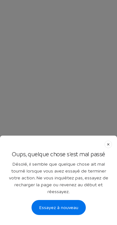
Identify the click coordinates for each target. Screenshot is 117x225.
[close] (108, 144)
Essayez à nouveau (58, 207)
